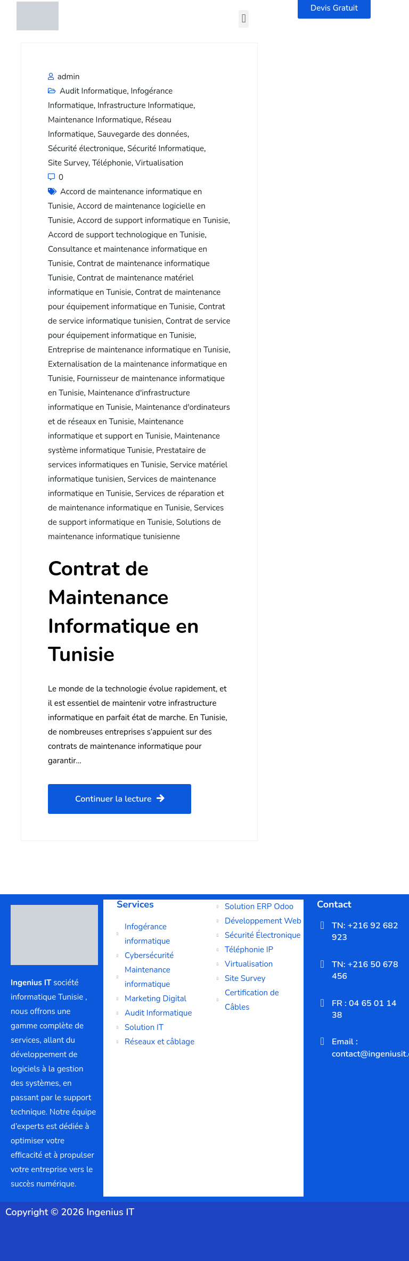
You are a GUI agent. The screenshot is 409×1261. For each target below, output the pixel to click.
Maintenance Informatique (94, 119)
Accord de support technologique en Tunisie (126, 234)
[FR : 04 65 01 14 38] (322, 1003)
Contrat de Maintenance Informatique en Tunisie (123, 612)
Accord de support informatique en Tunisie (152, 220)
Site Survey (68, 163)
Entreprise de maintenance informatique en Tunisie (138, 349)
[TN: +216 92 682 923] (322, 925)
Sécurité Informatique (165, 148)
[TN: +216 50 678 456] (322, 964)
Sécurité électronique (86, 148)
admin (63, 76)
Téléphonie (112, 163)
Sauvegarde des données (142, 134)
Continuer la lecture (119, 799)
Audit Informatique (93, 91)
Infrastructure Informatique (145, 105)
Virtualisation (159, 163)
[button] (244, 19)
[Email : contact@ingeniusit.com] (322, 1041)
